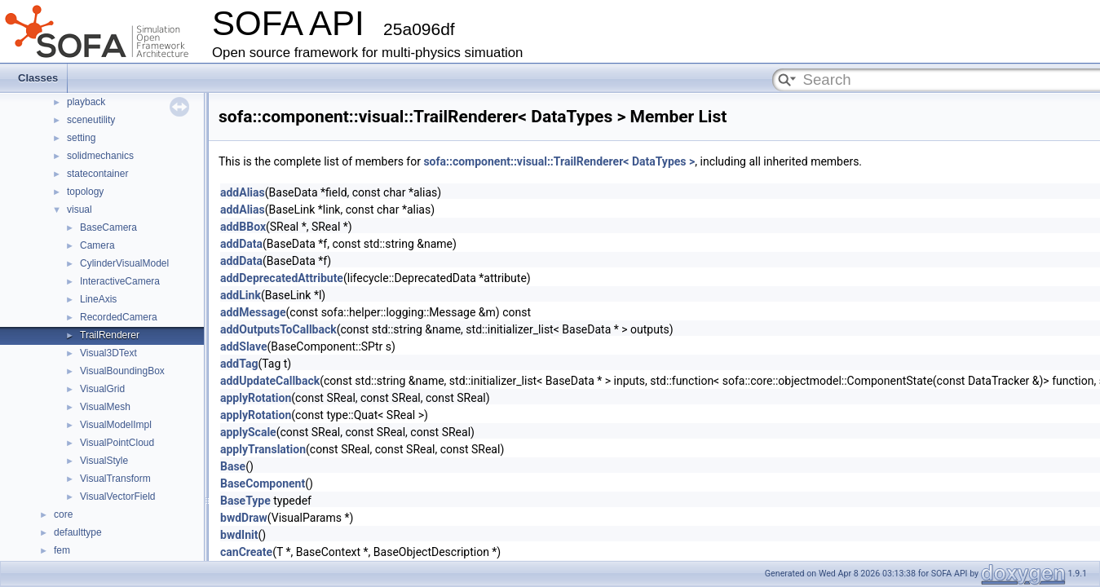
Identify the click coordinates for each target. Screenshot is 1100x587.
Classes (38, 78)
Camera (97, 245)
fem (62, 550)
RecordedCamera (118, 317)
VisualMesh (105, 407)
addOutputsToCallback (278, 329)
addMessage (253, 312)
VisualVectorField (118, 496)
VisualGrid (102, 389)
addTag (239, 363)
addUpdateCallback (270, 380)
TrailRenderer (109, 335)
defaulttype (78, 532)
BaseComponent (262, 483)
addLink (240, 295)
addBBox (243, 226)
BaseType (245, 500)
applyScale (248, 432)
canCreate (246, 551)
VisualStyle (104, 460)
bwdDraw (243, 517)
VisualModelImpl (116, 424)
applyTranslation (263, 449)
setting (81, 137)
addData (241, 243)
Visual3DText (108, 353)
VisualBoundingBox (122, 371)
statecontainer (97, 173)
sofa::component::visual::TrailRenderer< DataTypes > (559, 161)
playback (86, 102)
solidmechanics (100, 155)
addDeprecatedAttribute (281, 278)
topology (85, 191)
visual (79, 209)
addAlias (242, 192)
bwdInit (239, 534)
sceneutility (91, 120)
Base (232, 466)
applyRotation (255, 397)
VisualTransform (115, 478)
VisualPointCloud (117, 442)
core (63, 514)
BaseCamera (108, 227)
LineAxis (98, 299)
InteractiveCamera (120, 281)
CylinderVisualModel (124, 263)
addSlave (243, 346)
